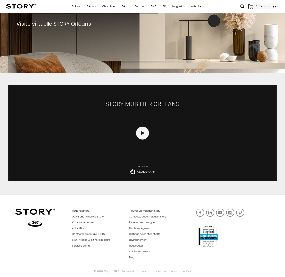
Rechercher (238, 6)
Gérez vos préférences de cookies (171, 271)
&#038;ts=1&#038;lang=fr (142, 133)
